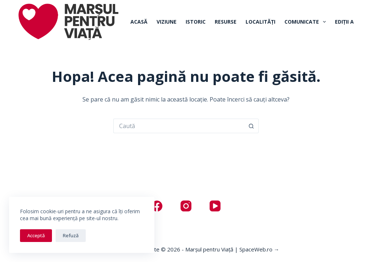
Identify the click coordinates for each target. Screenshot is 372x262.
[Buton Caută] (251, 126)
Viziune (167, 21)
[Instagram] (186, 206)
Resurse (225, 21)
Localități (260, 21)
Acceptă (36, 235)
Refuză (70, 235)
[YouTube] (215, 206)
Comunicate (306, 21)
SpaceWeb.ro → (259, 249)
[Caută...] (178, 126)
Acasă (138, 21)
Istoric (196, 21)
